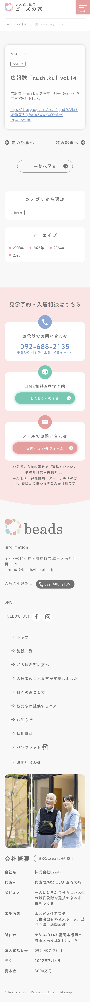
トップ (23, 637)
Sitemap (65, 992)
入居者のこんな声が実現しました (47, 678)
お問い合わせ (29, 762)
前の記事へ (22, 142)
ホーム (8, 24)
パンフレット (29, 747)
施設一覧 (25, 651)
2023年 (18, 255)
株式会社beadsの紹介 (52, 858)
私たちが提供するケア (37, 706)
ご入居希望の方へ (33, 664)
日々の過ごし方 (31, 692)
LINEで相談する (45, 398)
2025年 (38, 248)
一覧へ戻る (45, 166)
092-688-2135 (45, 346)
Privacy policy (42, 992)
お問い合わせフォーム (45, 448)
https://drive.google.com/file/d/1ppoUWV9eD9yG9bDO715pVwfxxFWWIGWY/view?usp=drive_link (44, 114)
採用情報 (25, 733)
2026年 (18, 248)
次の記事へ (67, 142)
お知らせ (21, 24)
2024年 (59, 248)
